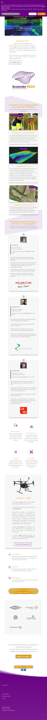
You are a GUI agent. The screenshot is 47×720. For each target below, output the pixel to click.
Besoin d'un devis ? (23, 656)
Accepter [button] (41, 717)
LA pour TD (24, 377)
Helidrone (28, 251)
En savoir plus (15, 62)
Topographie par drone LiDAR (23, 17)
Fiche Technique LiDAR (23, 544)
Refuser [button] (32, 717)
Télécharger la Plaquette (23, 667)
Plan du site (5, 685)
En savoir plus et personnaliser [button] (10, 717)
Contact (4, 698)
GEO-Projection (26, 313)
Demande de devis (6, 696)
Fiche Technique (23, 29)
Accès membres (6, 694)
